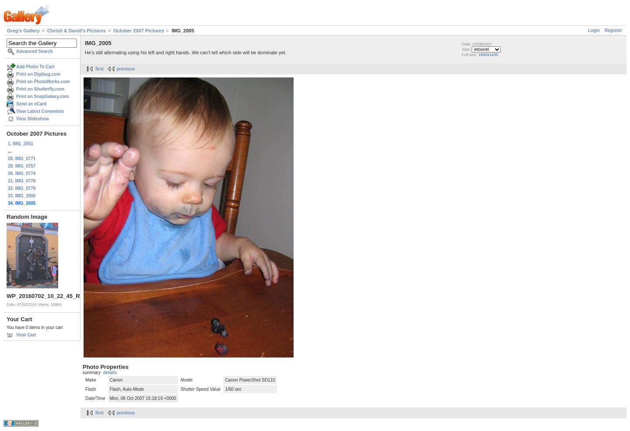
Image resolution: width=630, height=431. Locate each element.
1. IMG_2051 (20, 143)
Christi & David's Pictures (76, 30)
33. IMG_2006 (21, 195)
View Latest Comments (40, 111)
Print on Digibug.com (38, 74)
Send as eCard (31, 104)
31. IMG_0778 (21, 181)
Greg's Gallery (23, 30)
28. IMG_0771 (21, 158)
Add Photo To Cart (35, 66)
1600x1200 (488, 55)
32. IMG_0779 (21, 188)
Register (613, 30)
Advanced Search (34, 51)
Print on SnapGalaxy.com (42, 96)
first (99, 69)
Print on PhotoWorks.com (43, 81)
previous (126, 69)
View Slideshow (32, 118)
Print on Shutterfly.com (40, 89)
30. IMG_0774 (21, 173)
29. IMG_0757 (21, 166)
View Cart (26, 335)
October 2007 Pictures (138, 30)
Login (594, 30)
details (110, 372)
